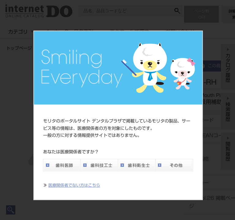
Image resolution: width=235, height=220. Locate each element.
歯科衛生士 (136, 165)
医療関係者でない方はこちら (74, 185)
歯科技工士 (99, 165)
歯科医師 (61, 165)
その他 (174, 165)
